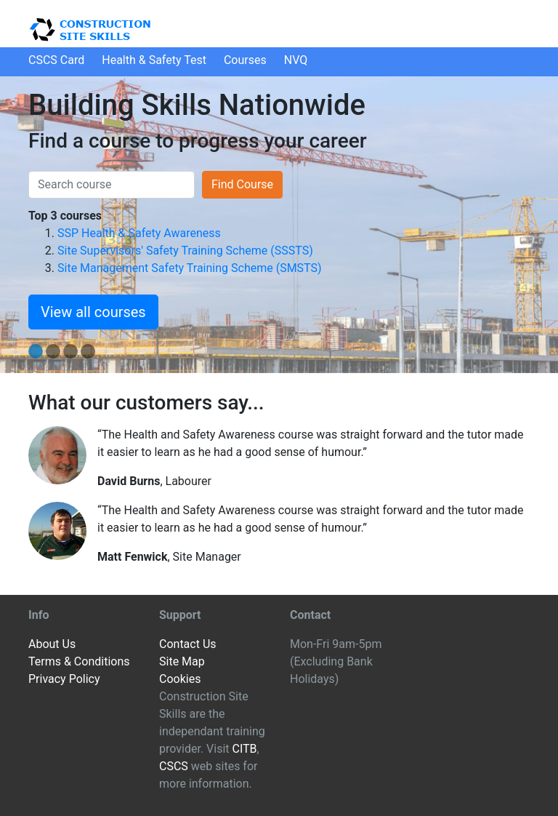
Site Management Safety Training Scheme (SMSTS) (189, 268)
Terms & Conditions (79, 661)
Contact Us (188, 644)
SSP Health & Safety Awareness (139, 233)
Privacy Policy (64, 679)
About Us (52, 644)
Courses (245, 60)
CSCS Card (56, 60)
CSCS (173, 766)
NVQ (296, 60)
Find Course (242, 184)
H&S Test (154, 60)
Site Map (182, 661)
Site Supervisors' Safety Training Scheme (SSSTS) (185, 250)
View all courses (93, 312)
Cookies (180, 679)
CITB (244, 749)
